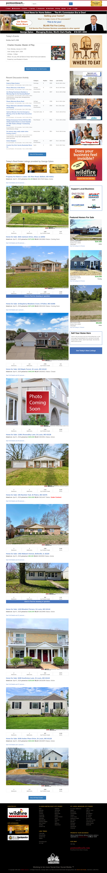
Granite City (42, 826)
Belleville (41, 810)
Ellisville (72, 821)
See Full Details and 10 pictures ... (16, 560)
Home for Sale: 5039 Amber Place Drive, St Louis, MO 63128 (29, 738)
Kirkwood (72, 828)
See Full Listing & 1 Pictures (77, 327)
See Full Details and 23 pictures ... (16, 182)
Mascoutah (57, 813)
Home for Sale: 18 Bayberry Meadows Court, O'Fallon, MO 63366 (30, 304)
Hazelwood (73, 826)
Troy (56, 821)
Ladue (87, 808)
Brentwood (73, 812)
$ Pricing (57, 8)
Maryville (57, 812)
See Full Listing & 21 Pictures (77, 246)
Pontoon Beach (58, 816)
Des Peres (73, 820)
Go (71, 3)
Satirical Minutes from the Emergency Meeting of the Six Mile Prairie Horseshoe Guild (19, 113)
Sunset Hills (89, 818)
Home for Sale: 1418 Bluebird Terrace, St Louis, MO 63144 (28, 609)
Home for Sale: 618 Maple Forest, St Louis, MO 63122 (26, 369)
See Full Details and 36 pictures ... (16, 501)
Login (75, 8)
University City (89, 821)
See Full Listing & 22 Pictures (77, 281)
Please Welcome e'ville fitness (15, 87)
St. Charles (89, 815)
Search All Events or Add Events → (37, 69)
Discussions (16, 8)
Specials (32, 8)
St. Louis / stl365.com (75, 808)
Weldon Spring (89, 823)
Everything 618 (42, 841)
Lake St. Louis (89, 810)
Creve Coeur (73, 816)
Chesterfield (73, 813)
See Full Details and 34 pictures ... (16, 440)
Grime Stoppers (11, 141)
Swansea (57, 820)
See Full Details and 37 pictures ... (16, 684)
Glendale (72, 824)
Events (24, 8)
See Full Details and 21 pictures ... (16, 615)
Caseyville (41, 815)
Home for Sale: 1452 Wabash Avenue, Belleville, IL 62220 (27, 554)
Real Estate (50, 8)
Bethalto (41, 812)
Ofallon (56, 815)
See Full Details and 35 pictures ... (16, 243)
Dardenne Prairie (74, 818)
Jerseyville (57, 810)
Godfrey (41, 824)
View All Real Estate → (37, 798)
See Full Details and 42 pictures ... (16, 375)
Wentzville (88, 824)
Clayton (72, 815)
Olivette (88, 812)
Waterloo (57, 823)
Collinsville (41, 816)
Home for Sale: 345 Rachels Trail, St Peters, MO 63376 (26, 495)
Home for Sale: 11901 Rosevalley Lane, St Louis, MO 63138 (28, 434)
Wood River (58, 824)
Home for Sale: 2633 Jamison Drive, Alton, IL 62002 (25, 237)
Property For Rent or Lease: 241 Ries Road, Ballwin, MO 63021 (30, 177)
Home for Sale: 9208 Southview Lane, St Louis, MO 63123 (28, 678)
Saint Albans (89, 813)
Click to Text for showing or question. (37, 296)
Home (8, 8)
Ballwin (72, 810)
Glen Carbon (42, 823)
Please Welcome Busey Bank (15, 101)
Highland (57, 808)
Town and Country (90, 820)
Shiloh (56, 818)
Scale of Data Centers (13, 83)
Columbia (41, 818)
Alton (40, 808)
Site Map (72, 844)
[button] (50, 3)
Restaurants (40, 8)
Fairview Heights (43, 821)
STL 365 (41, 843)
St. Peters (88, 816)
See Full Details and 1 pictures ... (15, 310)
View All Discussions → (37, 154)
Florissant (72, 823)
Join (69, 8)
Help (63, 8)
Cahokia (41, 813)
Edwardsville (42, 820)
